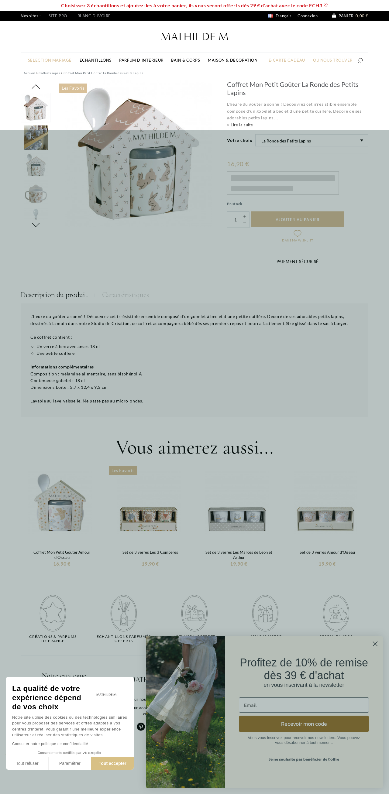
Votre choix (240, 140)
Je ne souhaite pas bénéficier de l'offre (304, 759)
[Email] (304, 705)
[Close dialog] (375, 643)
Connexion (308, 15)
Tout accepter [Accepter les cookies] (112, 763)
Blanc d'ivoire (94, 15)
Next (35, 224)
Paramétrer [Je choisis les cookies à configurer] (70, 763)
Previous (35, 86)
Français (279, 15)
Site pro (58, 15)
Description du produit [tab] (54, 294)
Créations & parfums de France (53, 639)
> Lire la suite (240, 124)
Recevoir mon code (304, 724)
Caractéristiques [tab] (125, 294)
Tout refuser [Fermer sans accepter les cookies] (27, 763)
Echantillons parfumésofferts (124, 639)
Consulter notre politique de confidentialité (50, 744)
